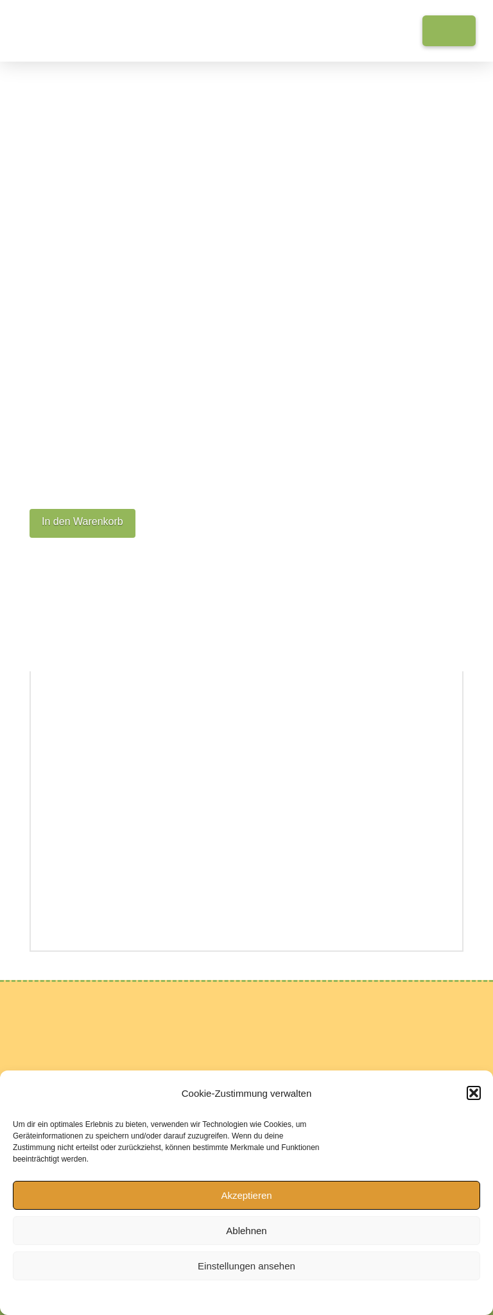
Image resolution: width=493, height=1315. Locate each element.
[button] (473, 1093)
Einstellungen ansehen (246, 1265)
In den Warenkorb (82, 521)
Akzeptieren (246, 1195)
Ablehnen (246, 1230)
